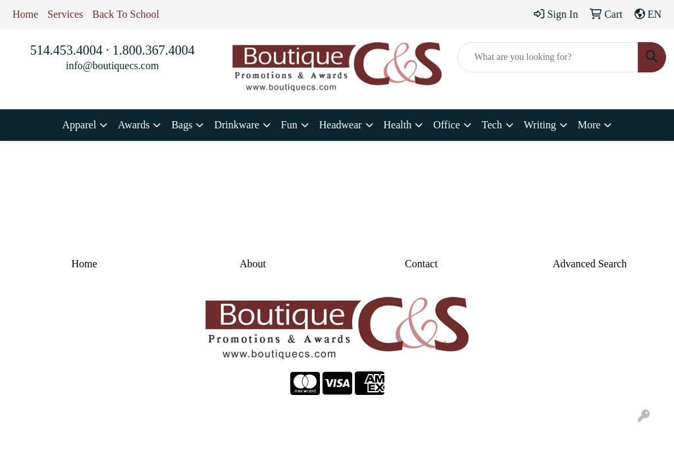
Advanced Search (590, 263)
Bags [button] (181, 124)
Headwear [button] (340, 124)
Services (65, 14)
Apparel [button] (80, 124)
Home (25, 14)
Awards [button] (133, 124)
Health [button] (398, 124)
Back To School (125, 14)
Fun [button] (289, 124)
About (253, 263)
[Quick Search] (547, 57)
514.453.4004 (66, 50)
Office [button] (446, 124)
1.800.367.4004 (154, 50)
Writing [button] (540, 124)
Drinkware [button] (236, 124)
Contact (421, 263)
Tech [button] (492, 124)
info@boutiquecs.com (112, 65)
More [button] (589, 124)
